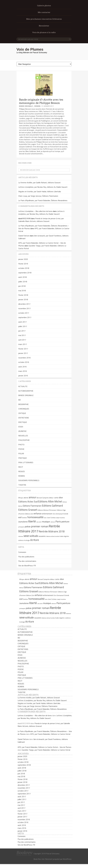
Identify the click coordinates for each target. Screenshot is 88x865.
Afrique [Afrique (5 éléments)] (20, 498)
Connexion (22, 552)
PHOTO (21, 444)
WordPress (67, 859)
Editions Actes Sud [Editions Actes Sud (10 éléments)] (28, 501)
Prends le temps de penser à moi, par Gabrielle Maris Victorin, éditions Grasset (41, 220)
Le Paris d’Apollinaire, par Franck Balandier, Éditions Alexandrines (42, 200)
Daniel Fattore (23, 235)
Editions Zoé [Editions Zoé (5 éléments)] (29, 514)
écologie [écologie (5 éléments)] (27, 540)
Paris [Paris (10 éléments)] (58, 521)
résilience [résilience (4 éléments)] (20, 536)
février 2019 (23, 263)
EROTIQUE (22, 422)
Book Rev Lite (39, 859)
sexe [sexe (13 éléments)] (26, 536)
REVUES (21, 471)
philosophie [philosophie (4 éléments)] (21, 527)
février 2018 (23, 295)
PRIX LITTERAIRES (25, 462)
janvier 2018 (23, 299)
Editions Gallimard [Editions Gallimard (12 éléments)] (52, 505)
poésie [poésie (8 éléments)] (27, 526)
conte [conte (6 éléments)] (56, 497)
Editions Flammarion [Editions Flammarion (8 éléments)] (32, 505)
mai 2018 (22, 290)
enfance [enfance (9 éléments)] (37, 513)
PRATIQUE (22, 458)
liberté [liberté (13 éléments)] (32, 521)
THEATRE (22, 484)
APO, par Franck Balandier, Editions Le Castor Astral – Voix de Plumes (44, 747)
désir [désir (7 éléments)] (61, 497)
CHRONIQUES (23, 408)
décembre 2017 (24, 304)
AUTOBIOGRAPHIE (25, 390)
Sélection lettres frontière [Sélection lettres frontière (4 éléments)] (52, 536)
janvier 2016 (23, 375)
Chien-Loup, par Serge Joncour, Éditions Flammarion (38, 196)
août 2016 (22, 366)
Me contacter (44, 12)
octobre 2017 (23, 313)
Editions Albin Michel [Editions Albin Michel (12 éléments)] (50, 501)
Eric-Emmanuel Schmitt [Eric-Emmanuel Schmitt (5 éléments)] (60, 514)
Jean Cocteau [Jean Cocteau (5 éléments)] (51, 517)
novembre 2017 (24, 308)
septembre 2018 (24, 272)
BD (19, 399)
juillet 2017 (22, 326)
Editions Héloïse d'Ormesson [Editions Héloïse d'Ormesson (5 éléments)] (47, 510)
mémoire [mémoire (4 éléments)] (52, 522)
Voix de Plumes (29, 49)
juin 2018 (21, 286)
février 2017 (23, 348)
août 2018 (22, 277)
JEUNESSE (22, 431)
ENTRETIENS (23, 417)
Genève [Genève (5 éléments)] (24, 517)
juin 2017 (21, 330)
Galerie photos (44, 5)
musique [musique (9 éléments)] (46, 521)
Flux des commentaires (27, 561)
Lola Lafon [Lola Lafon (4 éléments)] (38, 522)
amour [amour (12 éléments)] (32, 497)
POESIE (21, 449)
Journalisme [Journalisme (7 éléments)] (23, 521)
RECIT (20, 467)
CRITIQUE (22, 413)
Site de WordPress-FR (27, 565)
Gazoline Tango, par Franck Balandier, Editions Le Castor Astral (46, 749)
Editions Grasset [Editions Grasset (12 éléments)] (27, 510)
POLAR (21, 453)
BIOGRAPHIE (23, 404)
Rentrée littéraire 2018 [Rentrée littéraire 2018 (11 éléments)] (52, 531)
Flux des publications (26, 556)
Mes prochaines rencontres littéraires (44, 19)
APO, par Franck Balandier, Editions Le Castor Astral (50, 734)
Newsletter (44, 26)
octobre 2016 (23, 362)
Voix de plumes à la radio (44, 32)
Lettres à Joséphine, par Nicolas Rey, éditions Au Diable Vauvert (42, 187)
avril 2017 (22, 339)
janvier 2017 (23, 353)
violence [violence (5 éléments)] (21, 540)
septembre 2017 (24, 317)
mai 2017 (22, 335)
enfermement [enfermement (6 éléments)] (47, 513)
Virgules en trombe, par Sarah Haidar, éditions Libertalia (39, 191)
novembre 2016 (24, 357)
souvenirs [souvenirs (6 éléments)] (42, 536)
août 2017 (22, 321)
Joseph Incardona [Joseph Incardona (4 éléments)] (60, 518)
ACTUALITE (22, 386)
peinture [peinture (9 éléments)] (65, 521)
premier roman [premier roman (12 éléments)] (39, 526)
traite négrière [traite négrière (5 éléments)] (64, 536)
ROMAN (37, 106)
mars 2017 (22, 344)
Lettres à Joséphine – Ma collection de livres (35, 211)
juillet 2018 (22, 281)
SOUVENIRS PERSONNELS (28, 480)
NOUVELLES (23, 435)
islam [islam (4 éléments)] (45, 518)
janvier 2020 (23, 259)
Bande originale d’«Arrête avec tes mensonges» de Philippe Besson (41, 101)
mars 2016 (22, 371)
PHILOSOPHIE (24, 440)
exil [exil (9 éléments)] (20, 517)
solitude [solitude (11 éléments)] (33, 536)
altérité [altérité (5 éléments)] (25, 498)
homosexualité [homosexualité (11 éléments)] (35, 517)
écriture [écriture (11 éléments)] (34, 540)
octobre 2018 (23, 268)
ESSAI (20, 426)
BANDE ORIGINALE (26, 106)
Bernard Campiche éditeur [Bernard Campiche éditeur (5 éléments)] (45, 498)
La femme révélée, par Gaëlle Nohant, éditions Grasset (39, 182)
